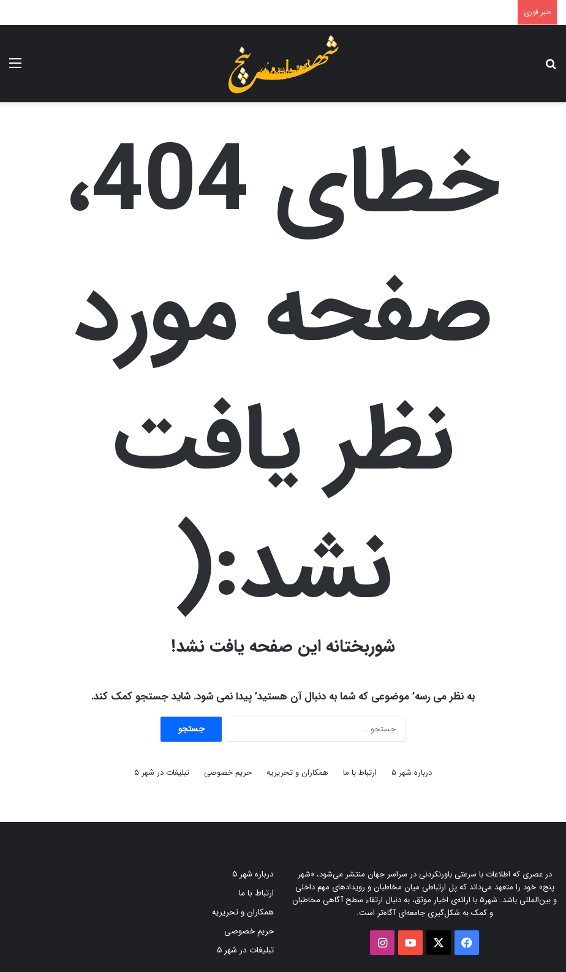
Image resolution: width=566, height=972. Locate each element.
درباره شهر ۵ (411, 772)
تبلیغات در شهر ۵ (161, 772)
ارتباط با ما (360, 772)
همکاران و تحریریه (297, 772)
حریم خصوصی (228, 772)
